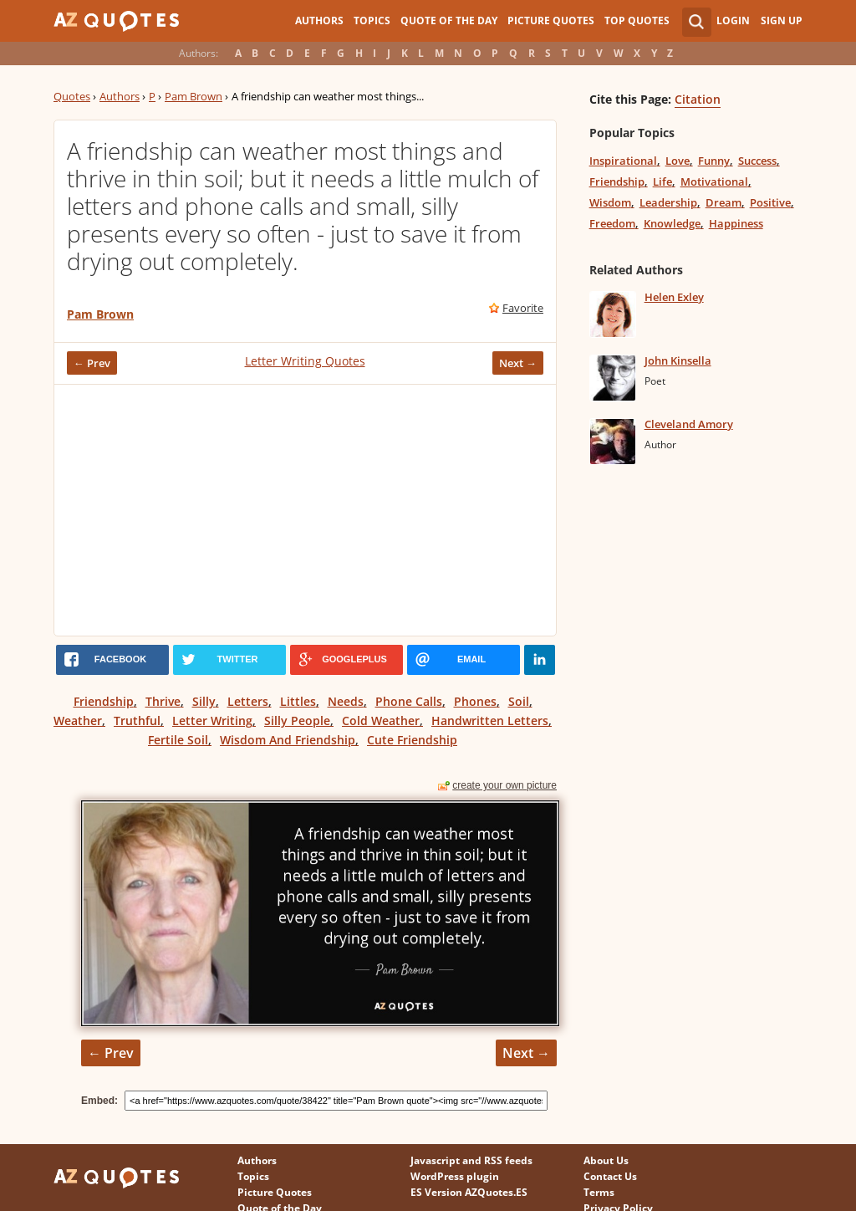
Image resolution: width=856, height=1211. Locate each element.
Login (733, 20)
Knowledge (672, 223)
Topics (372, 20)
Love (677, 160)
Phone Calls (408, 701)
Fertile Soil (178, 740)
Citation (698, 99)
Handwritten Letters (489, 720)
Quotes (72, 96)
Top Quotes (637, 20)
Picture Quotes (550, 20)
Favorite (522, 307)
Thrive (163, 701)
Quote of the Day (448, 20)
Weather (78, 720)
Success (757, 160)
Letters (247, 701)
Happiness (736, 223)
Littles (298, 701)
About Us (606, 1160)
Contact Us (610, 1176)
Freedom (612, 223)
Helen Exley (674, 296)
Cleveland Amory (689, 424)
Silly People (297, 720)
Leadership (668, 202)
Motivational (714, 181)
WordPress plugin (454, 1176)
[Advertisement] (305, 510)
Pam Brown (193, 96)
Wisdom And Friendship (287, 740)
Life (662, 181)
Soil (518, 701)
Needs (346, 701)
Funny (714, 160)
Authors (319, 20)
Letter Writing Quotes (305, 361)
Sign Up (781, 20)
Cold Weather (381, 720)
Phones (475, 701)
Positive (770, 202)
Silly (204, 701)
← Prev (92, 362)
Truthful (137, 720)
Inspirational (623, 160)
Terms (598, 1192)
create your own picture (504, 785)
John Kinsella (678, 360)
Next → (518, 362)
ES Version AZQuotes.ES (468, 1192)
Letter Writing (212, 720)
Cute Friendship (412, 740)
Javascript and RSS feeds (471, 1160)
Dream (723, 202)
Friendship (104, 701)
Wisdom (610, 202)
